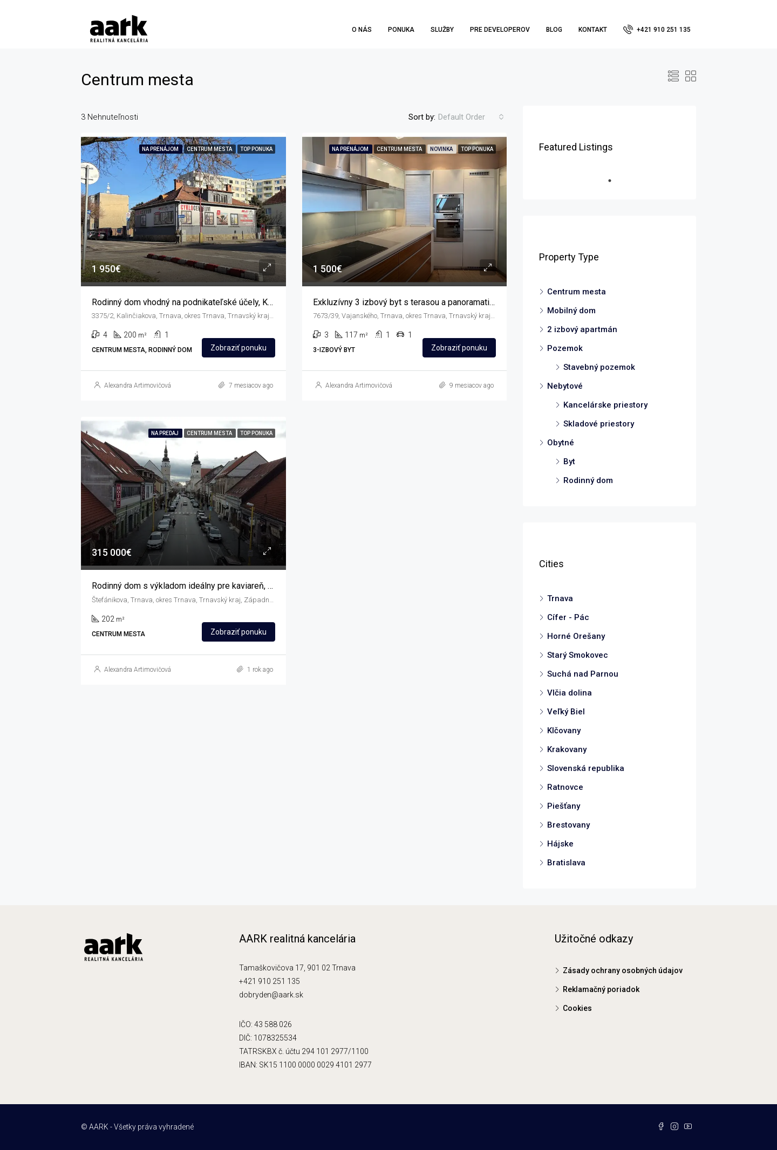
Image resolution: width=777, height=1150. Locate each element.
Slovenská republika (585, 768)
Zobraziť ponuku (238, 347)
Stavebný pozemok (599, 367)
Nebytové (565, 386)
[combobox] (471, 117)
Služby (442, 29)
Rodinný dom (588, 480)
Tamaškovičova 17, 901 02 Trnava (297, 967)
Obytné (560, 442)
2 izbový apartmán (582, 329)
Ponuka (401, 29)
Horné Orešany (576, 636)
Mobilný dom (571, 310)
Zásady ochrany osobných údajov (623, 970)
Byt (569, 461)
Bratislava (566, 862)
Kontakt (592, 29)
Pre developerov (500, 29)
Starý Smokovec (577, 655)
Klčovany (564, 730)
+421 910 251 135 (657, 29)
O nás (362, 29)
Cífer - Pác (568, 617)
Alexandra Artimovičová (137, 385)
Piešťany (563, 806)
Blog (554, 29)
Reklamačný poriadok (601, 989)
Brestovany (568, 825)
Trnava (560, 598)
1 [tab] (615, 180)
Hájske (560, 844)
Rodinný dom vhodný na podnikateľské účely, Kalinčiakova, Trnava (214, 302)
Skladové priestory (598, 424)
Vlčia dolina (569, 693)
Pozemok (565, 348)
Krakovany (567, 749)
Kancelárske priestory (605, 405)
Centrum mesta (576, 292)
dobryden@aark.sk (271, 994)
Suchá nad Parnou (582, 674)
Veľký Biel (566, 712)
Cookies (577, 1008)
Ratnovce (565, 787)
